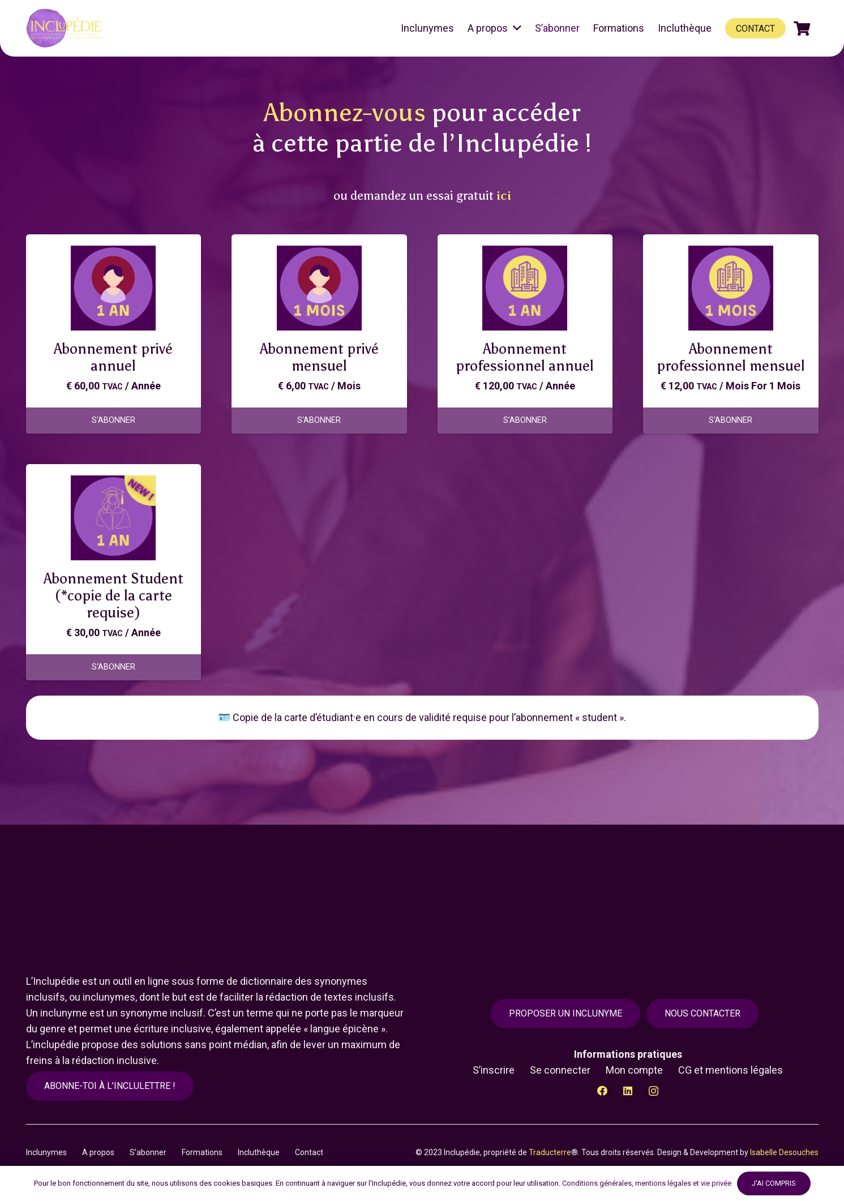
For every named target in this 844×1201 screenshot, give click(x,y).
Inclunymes (46, 1152)
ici (503, 195)
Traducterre (550, 1152)
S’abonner (148, 1152)
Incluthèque (259, 1152)
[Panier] (802, 28)
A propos (98, 1152)
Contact (309, 1152)
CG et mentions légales (730, 1070)
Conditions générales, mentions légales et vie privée (646, 1183)
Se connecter (560, 1070)
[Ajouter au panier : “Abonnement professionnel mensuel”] (731, 421)
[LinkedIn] (628, 1091)
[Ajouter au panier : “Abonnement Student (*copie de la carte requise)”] (114, 667)
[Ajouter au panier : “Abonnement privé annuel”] (114, 421)
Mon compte (634, 1070)
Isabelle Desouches (784, 1152)
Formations (202, 1152)
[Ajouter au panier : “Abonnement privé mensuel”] (319, 421)
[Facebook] (602, 1091)
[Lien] (66, 28)
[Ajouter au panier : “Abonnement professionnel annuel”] (525, 421)
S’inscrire (494, 1070)
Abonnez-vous (345, 112)
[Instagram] (653, 1091)
